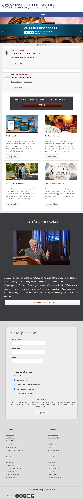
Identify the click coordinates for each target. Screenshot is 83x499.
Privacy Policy (52, 471)
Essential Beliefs (11, 441)
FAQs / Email (51, 465)
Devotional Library (16, 82)
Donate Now (10, 462)
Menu (43, 14)
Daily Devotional (53, 444)
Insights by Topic (53, 435)
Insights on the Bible (54, 438)
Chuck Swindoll (10, 438)
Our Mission (10, 435)
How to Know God (12, 447)
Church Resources (53, 450)
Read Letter (51, 157)
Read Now (18, 87)
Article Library (28, 82)
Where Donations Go (12, 474)
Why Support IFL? (11, 471)
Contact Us (51, 462)
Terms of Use (52, 474)
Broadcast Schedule (17, 58)
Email (27, 360)
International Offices (54, 468)
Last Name (28, 351)
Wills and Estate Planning (13, 468)
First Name (28, 342)
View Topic (12, 204)
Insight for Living (28, 6)
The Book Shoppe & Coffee (14, 450)
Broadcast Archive (30, 58)
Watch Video (52, 204)
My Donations (10, 477)
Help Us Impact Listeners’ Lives (42, 302)
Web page (26, 198)
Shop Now (12, 157)
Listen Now (18, 63)
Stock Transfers (11, 465)
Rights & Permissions (54, 477)
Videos (50, 447)
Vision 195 (9, 444)
